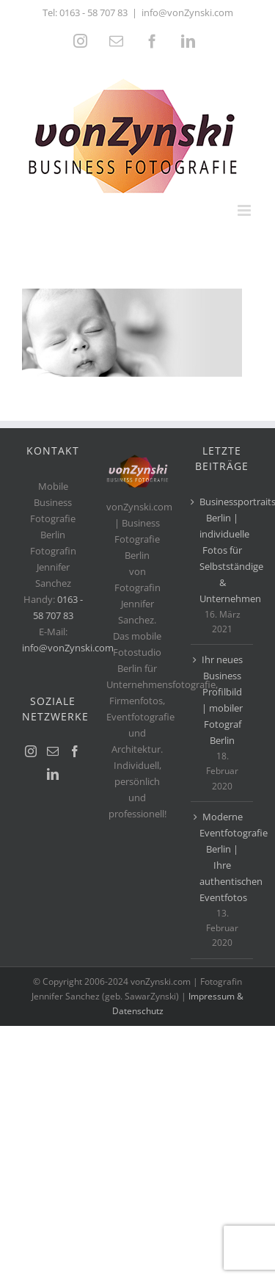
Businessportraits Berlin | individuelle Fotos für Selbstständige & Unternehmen (222, 550)
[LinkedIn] (53, 774)
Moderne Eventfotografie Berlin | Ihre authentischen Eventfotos (222, 857)
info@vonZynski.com (187, 12)
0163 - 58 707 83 (93, 12)
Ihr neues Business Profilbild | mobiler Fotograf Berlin (222, 700)
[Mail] (53, 751)
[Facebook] (75, 751)
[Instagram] (31, 751)
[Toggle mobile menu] (245, 210)
